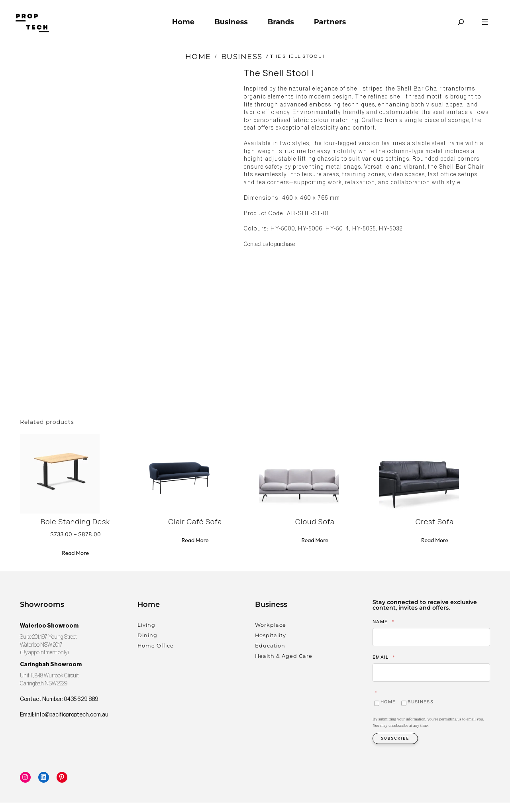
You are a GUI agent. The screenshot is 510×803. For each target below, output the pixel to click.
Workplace (270, 626)
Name (383, 622)
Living (146, 626)
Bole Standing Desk (75, 522)
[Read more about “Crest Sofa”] (435, 541)
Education (270, 646)
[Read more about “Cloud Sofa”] (315, 541)
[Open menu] (485, 22)
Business (242, 56)
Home (198, 56)
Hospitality (270, 636)
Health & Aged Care (283, 656)
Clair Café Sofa (195, 522)
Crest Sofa (435, 522)
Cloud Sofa (314, 522)
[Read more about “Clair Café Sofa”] (195, 541)
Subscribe (395, 738)
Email (384, 657)
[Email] (431, 673)
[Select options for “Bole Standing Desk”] (75, 554)
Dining (147, 636)
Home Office (155, 646)
